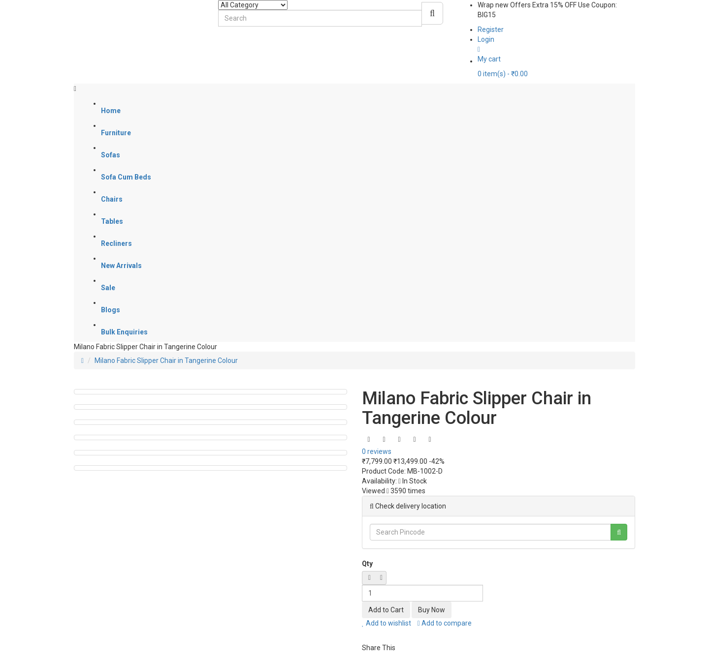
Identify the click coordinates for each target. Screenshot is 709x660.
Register (491, 29)
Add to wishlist (386, 623)
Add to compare (445, 623)
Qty (367, 564)
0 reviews (376, 451)
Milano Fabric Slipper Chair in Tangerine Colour (166, 360)
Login (486, 39)
